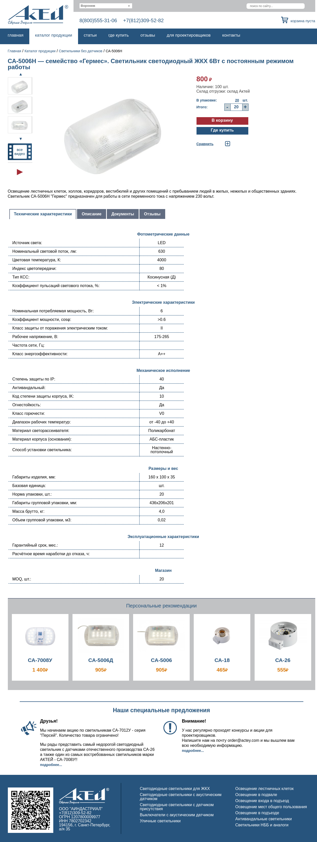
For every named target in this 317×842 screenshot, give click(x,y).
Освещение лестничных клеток (264, 788)
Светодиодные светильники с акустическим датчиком (181, 797)
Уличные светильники (160, 821)
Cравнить (205, 144)
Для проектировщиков (189, 35)
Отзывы (147, 35)
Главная (15, 35)
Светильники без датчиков (80, 51)
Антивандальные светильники (263, 819)
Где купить (118, 35)
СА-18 (222, 660)
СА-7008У (40, 660)
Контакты (231, 35)
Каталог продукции (53, 35)
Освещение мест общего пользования (271, 807)
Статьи (90, 35)
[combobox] (106, 5)
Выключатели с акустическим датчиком (177, 815)
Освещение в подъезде (257, 813)
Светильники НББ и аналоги (262, 825)
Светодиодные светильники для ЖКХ (175, 788)
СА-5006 (161, 660)
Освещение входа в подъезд (262, 801)
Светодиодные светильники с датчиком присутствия (177, 807)
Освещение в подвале (256, 795)
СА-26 (282, 660)
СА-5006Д (100, 660)
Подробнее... (51, 765)
